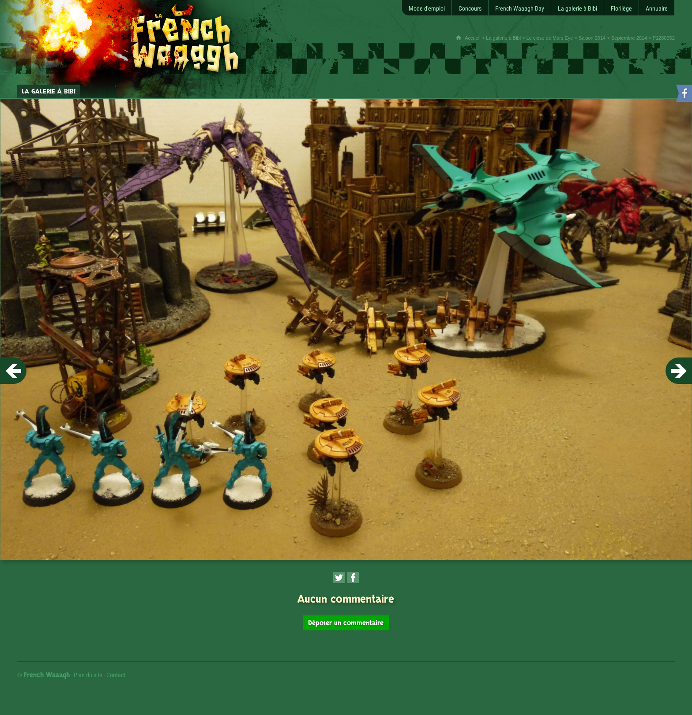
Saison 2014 (592, 38)
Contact (115, 674)
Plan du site (88, 674)
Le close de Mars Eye (550, 38)
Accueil (472, 38)
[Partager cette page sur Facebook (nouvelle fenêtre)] (353, 577)
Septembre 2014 (629, 38)
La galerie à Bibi (503, 38)
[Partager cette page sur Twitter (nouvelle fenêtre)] (339, 577)
